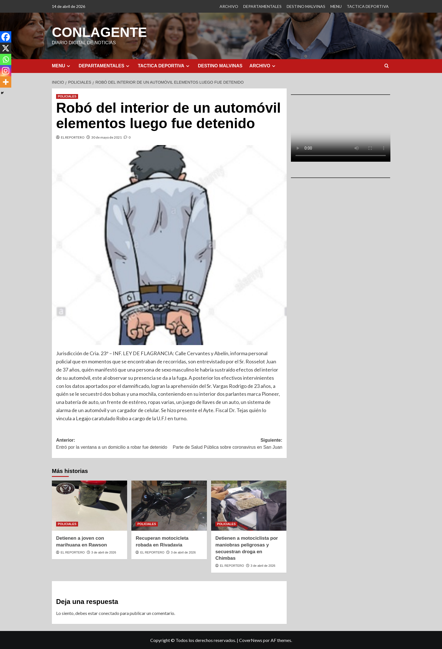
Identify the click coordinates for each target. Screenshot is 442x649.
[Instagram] (5, 70)
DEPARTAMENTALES (262, 6)
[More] (5, 82)
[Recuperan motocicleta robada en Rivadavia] (169, 505)
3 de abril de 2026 (103, 552)
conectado (109, 612)
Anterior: (112, 444)
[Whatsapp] (5, 59)
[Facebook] (5, 37)
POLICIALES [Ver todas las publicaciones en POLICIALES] (67, 96)
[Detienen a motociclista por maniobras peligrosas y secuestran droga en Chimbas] (248, 505)
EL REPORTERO (73, 137)
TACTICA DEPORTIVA (368, 6)
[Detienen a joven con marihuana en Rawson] (89, 505)
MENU (336, 6)
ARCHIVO (229, 6)
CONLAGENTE (99, 32)
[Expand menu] (68, 65)
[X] (5, 48)
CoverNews (250, 640)
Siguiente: (225, 444)
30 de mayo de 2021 (106, 137)
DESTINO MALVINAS (306, 6)
